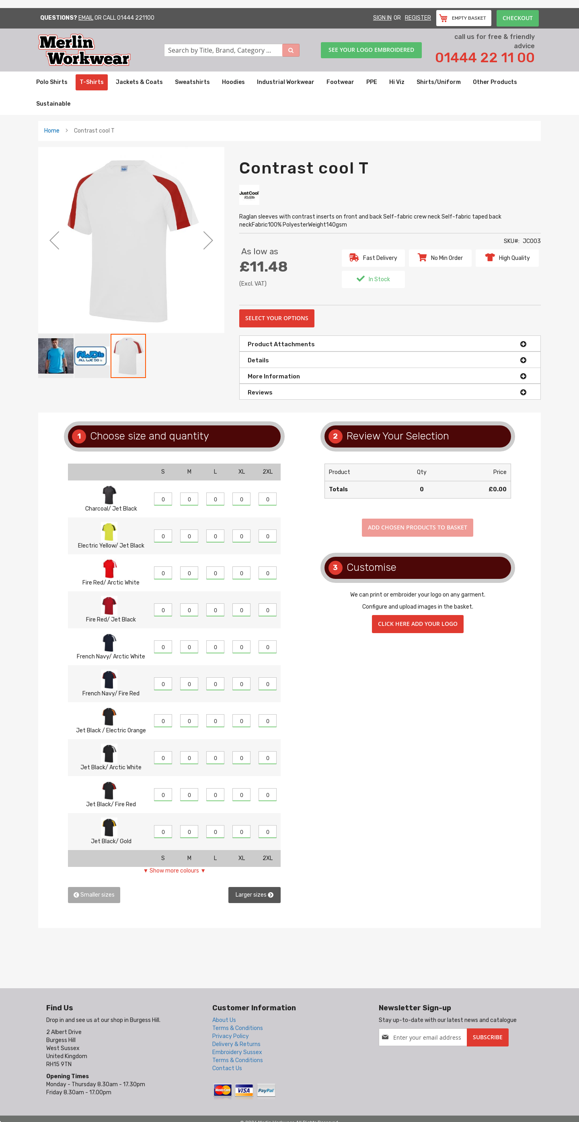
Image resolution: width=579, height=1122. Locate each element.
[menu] (289, 93)
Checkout (518, 18)
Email (85, 17)
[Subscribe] (488, 1037)
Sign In (382, 17)
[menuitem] (52, 82)
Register (418, 17)
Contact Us (227, 1068)
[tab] (390, 343)
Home (52, 130)
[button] (54, 240)
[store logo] (101, 50)
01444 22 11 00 (485, 57)
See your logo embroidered (371, 49)
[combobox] (232, 50)
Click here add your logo (418, 623)
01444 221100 (135, 17)
